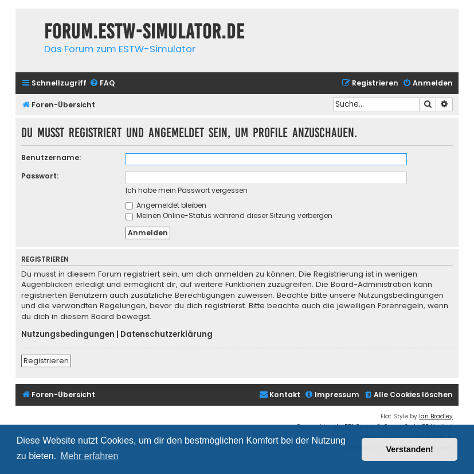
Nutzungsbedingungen (68, 334)
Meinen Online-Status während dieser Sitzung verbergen (229, 215)
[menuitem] (102, 83)
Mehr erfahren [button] (90, 456)
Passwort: (39, 176)
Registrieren (46, 360)
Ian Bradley (436, 416)
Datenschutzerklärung (166, 334)
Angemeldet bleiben (166, 205)
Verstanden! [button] (409, 449)
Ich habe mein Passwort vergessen (187, 190)
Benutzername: (51, 157)
